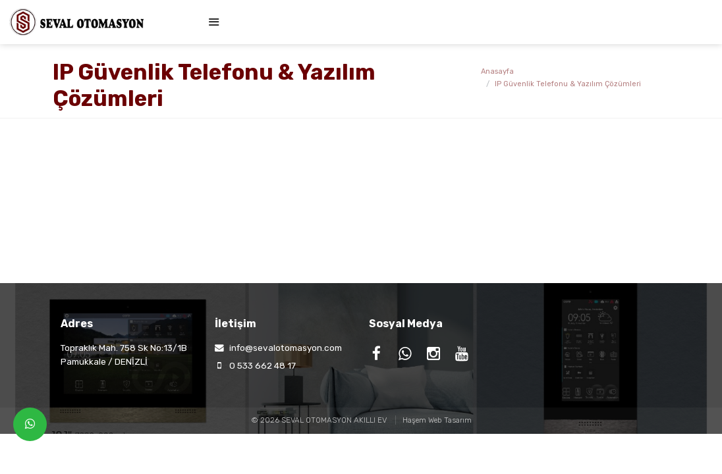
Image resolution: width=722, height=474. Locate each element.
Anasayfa (497, 71)
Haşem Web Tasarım (437, 420)
